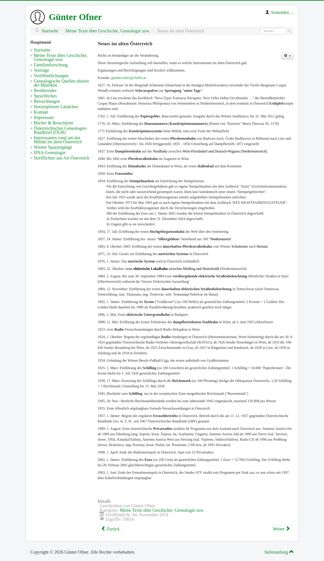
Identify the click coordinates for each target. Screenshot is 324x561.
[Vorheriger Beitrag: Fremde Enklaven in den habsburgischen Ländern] (110, 528)
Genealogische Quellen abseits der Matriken (61, 83)
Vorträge (41, 70)
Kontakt (41, 112)
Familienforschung (51, 64)
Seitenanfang (278, 552)
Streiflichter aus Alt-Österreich (61, 157)
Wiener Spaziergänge (53, 147)
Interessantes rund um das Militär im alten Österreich (58, 139)
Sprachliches (45, 95)
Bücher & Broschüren (53, 122)
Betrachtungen (47, 101)
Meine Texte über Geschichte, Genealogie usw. (61, 57)
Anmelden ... (282, 12)
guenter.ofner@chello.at (128, 78)
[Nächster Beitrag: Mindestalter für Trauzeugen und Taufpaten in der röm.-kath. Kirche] (281, 528)
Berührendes (45, 90)
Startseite (42, 49)
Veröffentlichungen (51, 75)
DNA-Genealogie (49, 152)
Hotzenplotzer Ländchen (56, 106)
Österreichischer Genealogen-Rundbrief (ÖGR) (60, 130)
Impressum (44, 117)
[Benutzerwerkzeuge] (287, 56)
